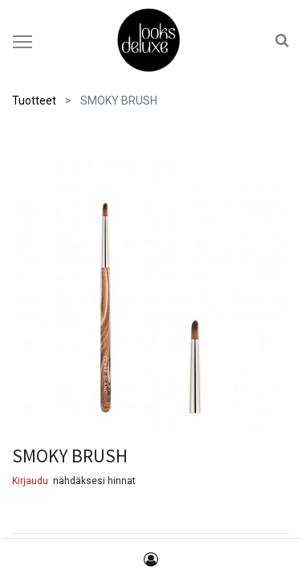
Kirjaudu (30, 481)
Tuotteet (34, 100)
